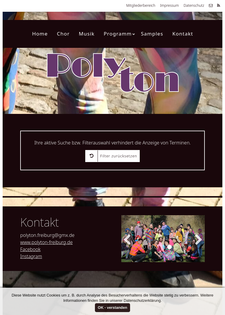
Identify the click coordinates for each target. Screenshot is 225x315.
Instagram (31, 256)
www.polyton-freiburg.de (46, 242)
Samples (152, 33)
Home (40, 33)
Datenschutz (193, 5)
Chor (63, 33)
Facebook (30, 249)
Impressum (169, 5)
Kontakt (182, 33)
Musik (87, 33)
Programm (119, 33)
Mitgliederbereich (140, 5)
